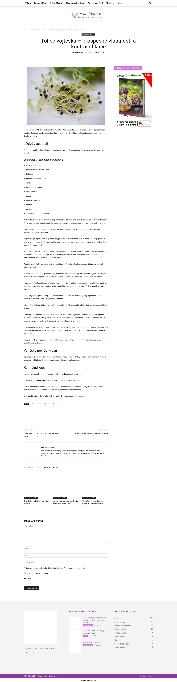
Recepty (121, 3)
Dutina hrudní (88, 625)
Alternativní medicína (75, 3)
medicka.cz (79, 396)
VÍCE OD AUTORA (51, 468)
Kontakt (142, 676)
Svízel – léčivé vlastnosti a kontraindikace (91, 433)
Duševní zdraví (56, 3)
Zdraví (28, 3)
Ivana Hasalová (78, 52)
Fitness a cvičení (95, 3)
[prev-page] (25, 510)
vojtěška (52, 404)
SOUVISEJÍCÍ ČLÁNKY (33, 468)
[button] (150, 3)
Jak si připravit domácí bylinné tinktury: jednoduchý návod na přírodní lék (92, 503)
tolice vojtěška (42, 404)
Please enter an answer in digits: (36, 573)
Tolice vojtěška (30, 130)
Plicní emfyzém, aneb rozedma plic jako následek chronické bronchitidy (94, 620)
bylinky (33, 404)
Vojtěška (30, 351)
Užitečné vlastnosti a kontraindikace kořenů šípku (41, 434)
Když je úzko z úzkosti (91, 642)
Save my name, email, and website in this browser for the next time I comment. (55, 568)
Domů (26, 30)
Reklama (150, 676)
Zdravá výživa (40, 3)
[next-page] (29, 510)
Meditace (110, 3)
